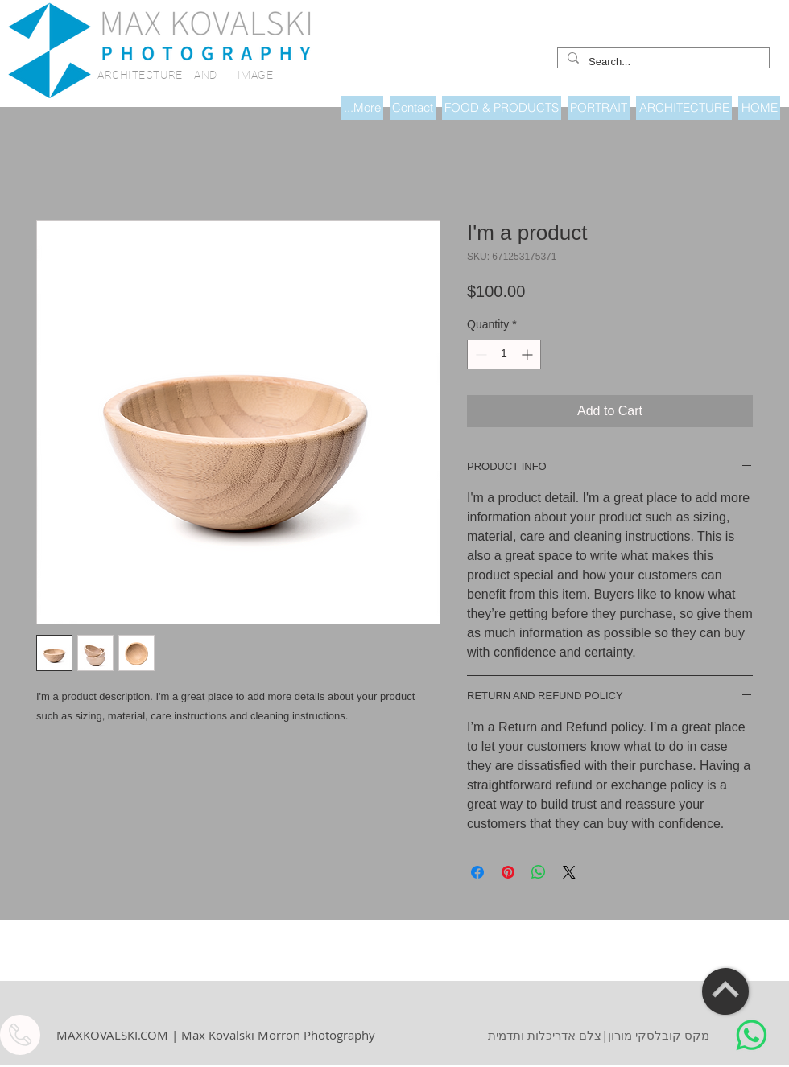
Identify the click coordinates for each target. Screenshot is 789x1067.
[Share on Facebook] (477, 872)
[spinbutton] (504, 354)
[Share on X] (569, 872)
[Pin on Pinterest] (508, 872)
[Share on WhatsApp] (538, 872)
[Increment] (528, 354)
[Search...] (662, 62)
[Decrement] (479, 354)
